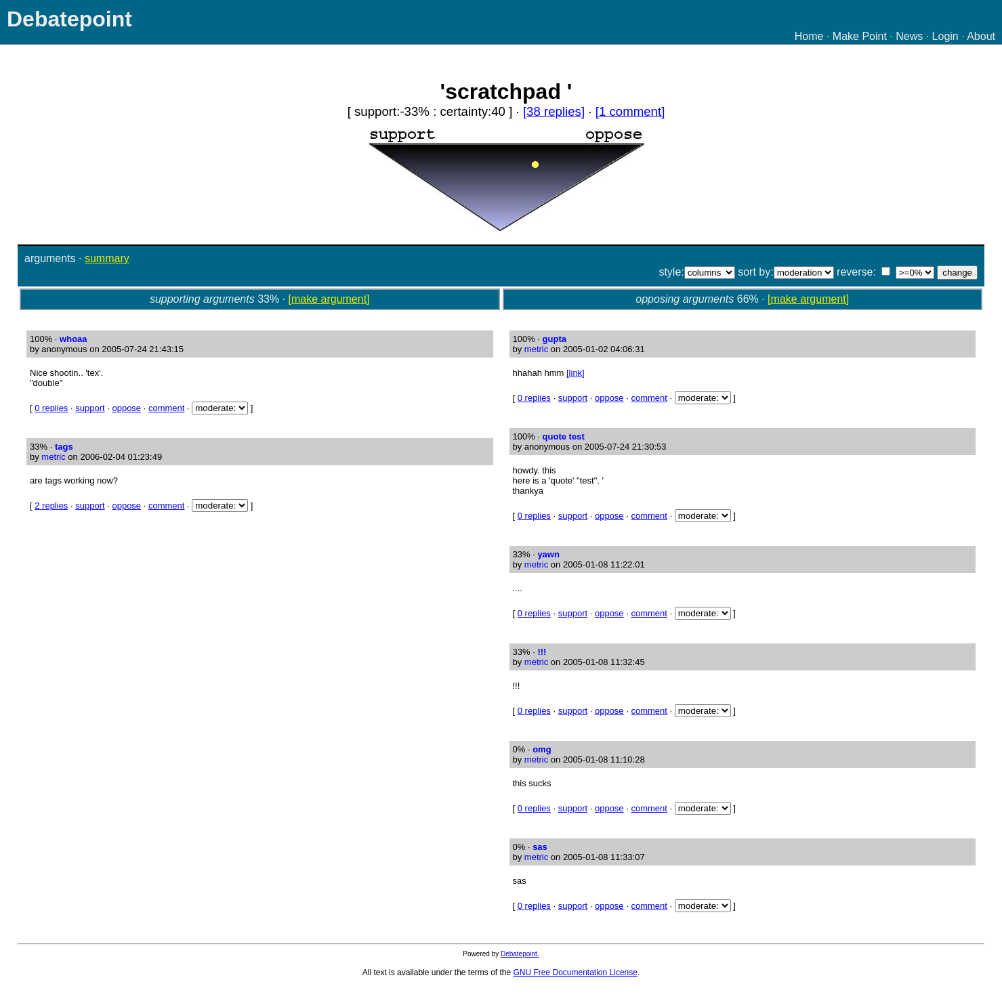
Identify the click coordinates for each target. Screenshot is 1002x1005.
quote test (564, 436)
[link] (575, 373)
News (909, 36)
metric (53, 457)
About (981, 36)
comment (166, 408)
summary (107, 258)
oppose (126, 408)
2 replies (51, 505)
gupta (554, 339)
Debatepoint (69, 19)
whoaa (73, 339)
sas (540, 847)
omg (542, 749)
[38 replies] (554, 111)
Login (945, 36)
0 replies (51, 408)
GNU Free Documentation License (576, 972)
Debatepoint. (520, 954)
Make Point (860, 36)
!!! (541, 652)
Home (809, 36)
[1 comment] (630, 111)
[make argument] (329, 299)
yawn (548, 554)
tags (64, 447)
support (89, 408)
